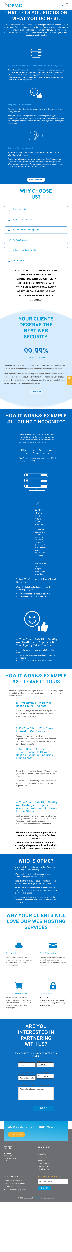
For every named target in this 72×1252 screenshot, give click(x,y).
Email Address (42, 1061)
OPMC (37, 1198)
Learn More (36, 392)
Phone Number (42, 1073)
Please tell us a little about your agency (33, 1086)
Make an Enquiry (36, 180)
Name (21, 1061)
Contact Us (16, 1134)
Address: (7, 1153)
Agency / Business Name (25, 1074)
